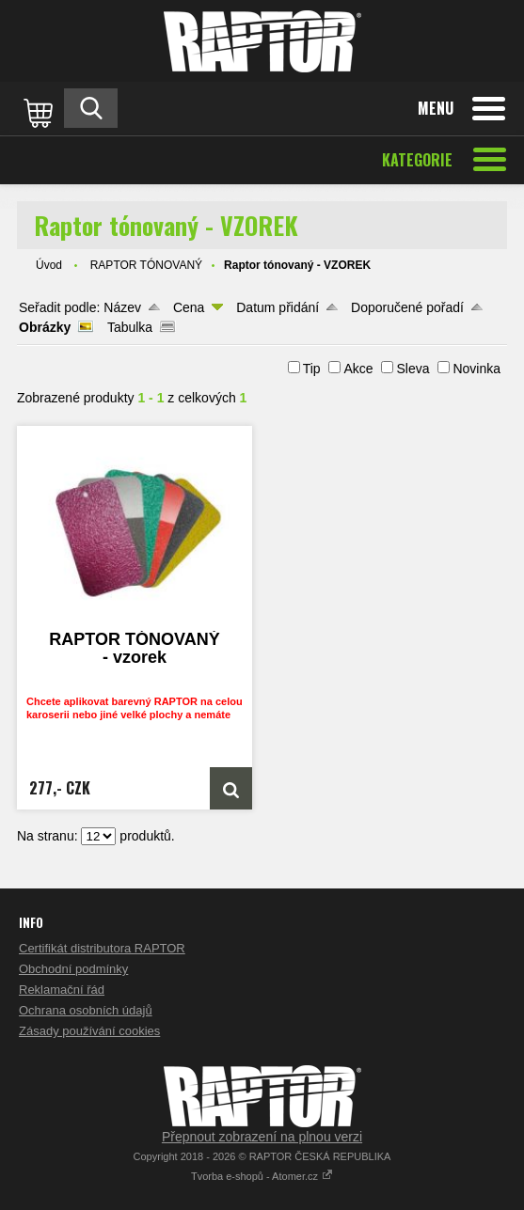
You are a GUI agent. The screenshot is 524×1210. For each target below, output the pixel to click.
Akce (358, 368)
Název (122, 307)
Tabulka (129, 327)
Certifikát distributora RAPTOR (102, 948)
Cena (188, 307)
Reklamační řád (61, 989)
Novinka (476, 368)
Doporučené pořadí (407, 307)
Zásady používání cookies (89, 1031)
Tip (312, 368)
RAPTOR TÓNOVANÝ (146, 265)
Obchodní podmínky (73, 969)
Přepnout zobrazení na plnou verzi (262, 1136)
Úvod (49, 265)
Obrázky (45, 327)
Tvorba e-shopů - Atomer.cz (262, 1176)
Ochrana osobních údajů (85, 1010)
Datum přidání (277, 307)
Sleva (412, 368)
